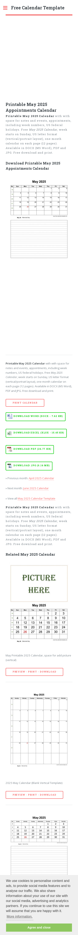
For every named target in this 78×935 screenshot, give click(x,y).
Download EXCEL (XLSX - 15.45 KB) (38, 432)
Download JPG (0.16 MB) (31, 465)
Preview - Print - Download (34, 671)
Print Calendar (24, 402)
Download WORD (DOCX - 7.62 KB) (38, 416)
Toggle (7, 8)
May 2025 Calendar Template (36, 498)
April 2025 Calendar (41, 478)
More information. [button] (20, 916)
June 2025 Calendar (36, 488)
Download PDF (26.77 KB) (32, 448)
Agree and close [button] (39, 927)
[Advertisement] (39, 57)
